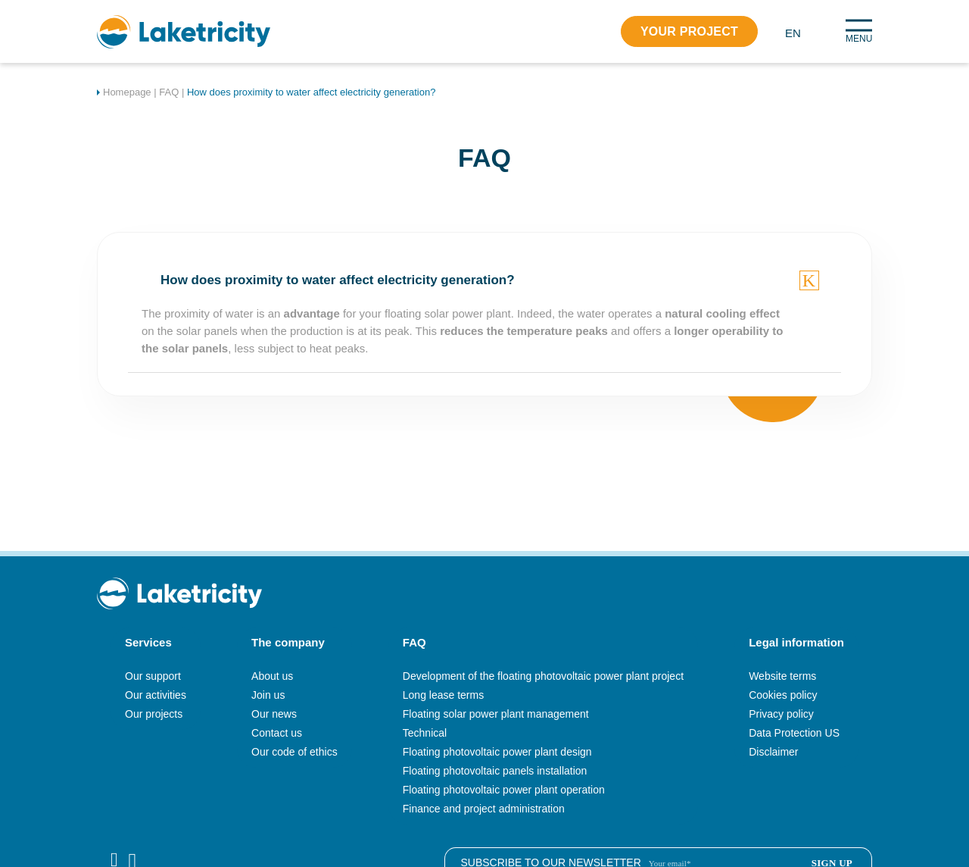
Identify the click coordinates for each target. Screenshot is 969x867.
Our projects (153, 714)
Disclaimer (773, 752)
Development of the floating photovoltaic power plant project (543, 676)
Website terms (782, 676)
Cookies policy (783, 695)
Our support (153, 676)
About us (272, 676)
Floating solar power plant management (496, 714)
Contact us (276, 733)
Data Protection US (794, 733)
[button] (798, 32)
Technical (425, 733)
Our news (274, 714)
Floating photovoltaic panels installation (495, 771)
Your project (689, 31)
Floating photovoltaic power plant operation (504, 790)
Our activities (155, 695)
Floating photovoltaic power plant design (497, 752)
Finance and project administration (484, 809)
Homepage (127, 92)
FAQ (169, 92)
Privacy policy (781, 714)
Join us (268, 695)
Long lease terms (443, 695)
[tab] (484, 280)
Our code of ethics (294, 752)
